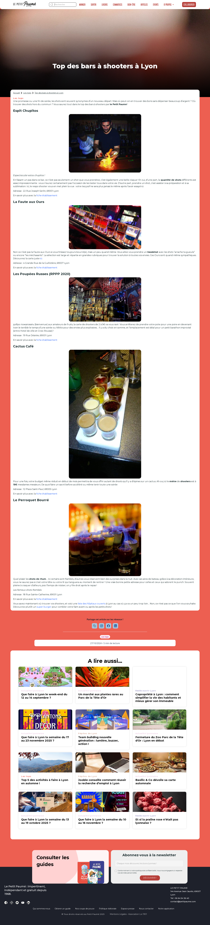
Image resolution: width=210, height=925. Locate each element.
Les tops (27, 93)
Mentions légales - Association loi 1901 (128, 914)
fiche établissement (46, 195)
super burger (44, 607)
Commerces (117, 4)
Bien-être (131, 4)
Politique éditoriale (107, 908)
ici (41, 258)
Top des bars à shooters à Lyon (49, 93)
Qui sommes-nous (41, 908)
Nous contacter (146, 908)
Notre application (166, 908)
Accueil (16, 93)
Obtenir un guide (63, 908)
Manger (82, 4)
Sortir (93, 4)
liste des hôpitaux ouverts (91, 603)
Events (155, 4)
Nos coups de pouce (84, 908)
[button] (169, 4)
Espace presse (127, 908)
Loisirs (105, 4)
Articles (144, 4)
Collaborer (189, 4)
